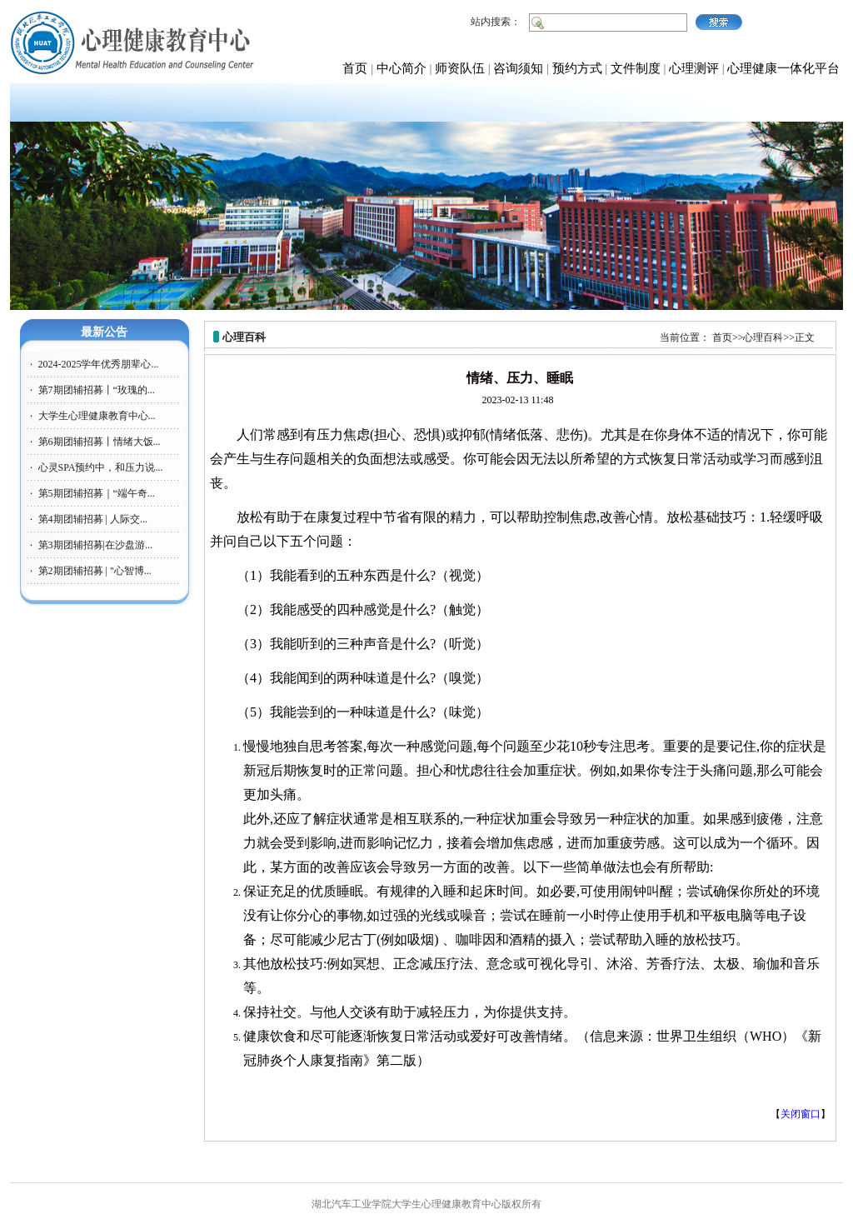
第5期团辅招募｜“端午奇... (96, 493)
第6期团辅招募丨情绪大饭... (99, 441)
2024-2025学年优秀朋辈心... (98, 364)
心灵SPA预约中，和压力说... (100, 467)
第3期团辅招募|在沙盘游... (95, 545)
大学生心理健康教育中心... (97, 416)
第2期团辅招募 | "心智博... (95, 571)
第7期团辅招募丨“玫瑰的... (96, 390)
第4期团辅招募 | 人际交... (92, 519)
